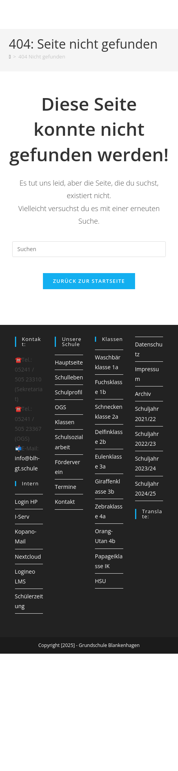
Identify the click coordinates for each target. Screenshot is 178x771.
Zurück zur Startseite (89, 280)
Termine (65, 486)
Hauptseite (69, 362)
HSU (100, 581)
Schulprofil (68, 392)
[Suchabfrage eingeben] (89, 249)
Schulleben (69, 377)
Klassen (64, 422)
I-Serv (22, 516)
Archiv (143, 393)
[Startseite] (10, 56)
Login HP (26, 501)
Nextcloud (28, 556)
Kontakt (65, 501)
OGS (60, 407)
